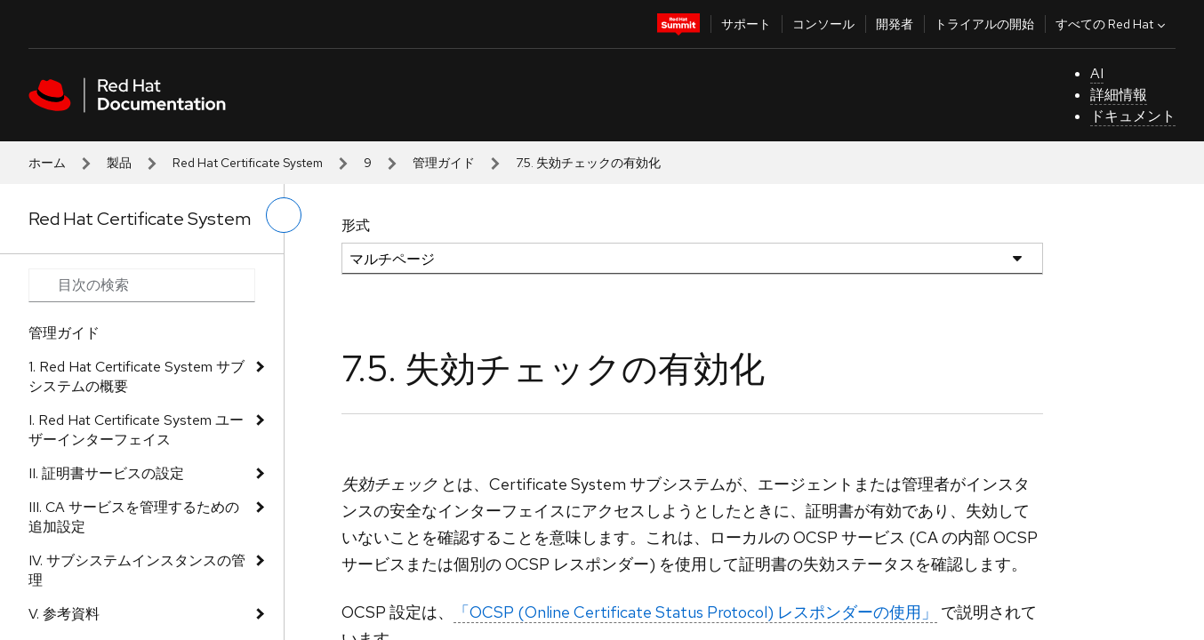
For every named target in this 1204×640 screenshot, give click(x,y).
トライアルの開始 (984, 24)
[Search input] (141, 285)
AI (1097, 73)
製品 (119, 163)
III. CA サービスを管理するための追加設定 (133, 517)
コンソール (823, 24)
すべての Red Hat (1112, 24)
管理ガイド (444, 163)
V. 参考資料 (64, 613)
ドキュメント (1133, 116)
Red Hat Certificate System (248, 163)
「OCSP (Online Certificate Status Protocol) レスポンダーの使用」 (695, 612)
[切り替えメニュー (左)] (283, 215)
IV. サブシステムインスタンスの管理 (136, 570)
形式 (355, 225)
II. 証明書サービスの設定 (106, 473)
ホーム (47, 163)
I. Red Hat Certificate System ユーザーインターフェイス (136, 430)
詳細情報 (1118, 94)
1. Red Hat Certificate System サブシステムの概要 (136, 376)
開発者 (894, 24)
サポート (746, 24)
